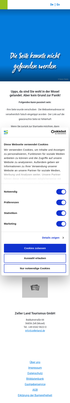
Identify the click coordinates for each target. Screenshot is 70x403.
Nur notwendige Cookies (35, 268)
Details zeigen (50, 237)
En (58, 4)
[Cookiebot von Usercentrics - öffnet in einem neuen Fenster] (51, 132)
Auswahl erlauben (35, 258)
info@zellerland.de (35, 330)
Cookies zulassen (35, 248)
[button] (4, 4)
